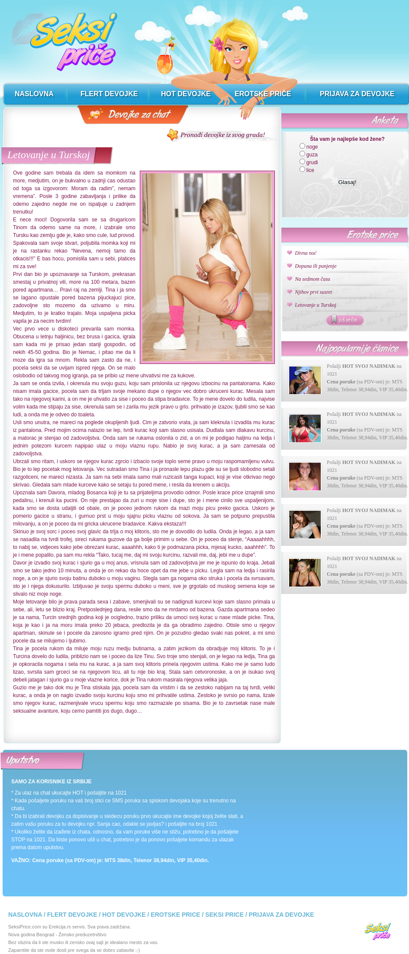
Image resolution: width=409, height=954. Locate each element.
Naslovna (25, 914)
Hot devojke (123, 914)
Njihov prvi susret (313, 292)
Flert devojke (72, 914)
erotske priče (263, 93)
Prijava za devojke (281, 914)
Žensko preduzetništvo (82, 934)
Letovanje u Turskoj (48, 154)
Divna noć (306, 253)
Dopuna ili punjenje (316, 266)
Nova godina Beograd (31, 934)
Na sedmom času (312, 279)
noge (312, 147)
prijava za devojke (357, 93)
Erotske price (175, 914)
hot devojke (186, 93)
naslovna (34, 93)
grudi (312, 162)
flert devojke (109, 93)
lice (310, 170)
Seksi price (224, 914)
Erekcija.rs (60, 926)
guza (312, 155)
